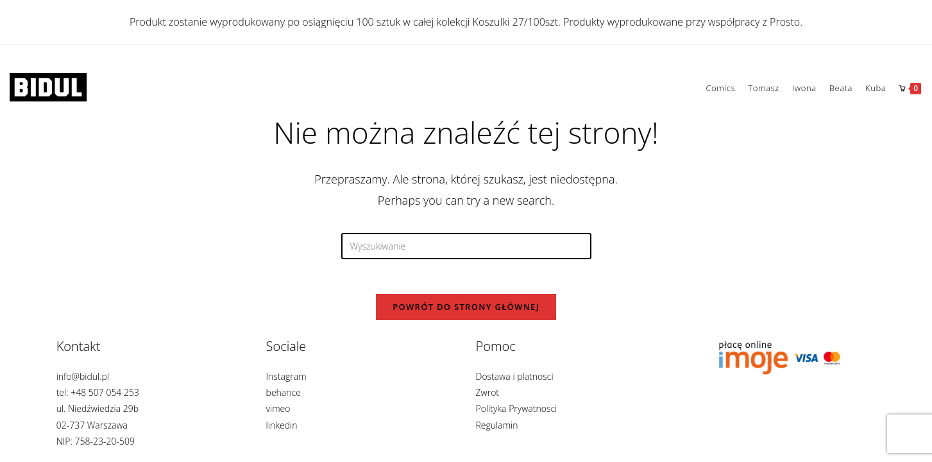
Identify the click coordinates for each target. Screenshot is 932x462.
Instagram (286, 376)
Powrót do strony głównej (466, 310)
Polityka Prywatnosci (516, 408)
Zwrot (488, 392)
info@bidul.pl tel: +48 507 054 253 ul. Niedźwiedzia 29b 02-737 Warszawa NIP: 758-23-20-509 (97, 408)
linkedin (282, 425)
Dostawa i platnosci (515, 376)
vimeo (278, 408)
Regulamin (497, 425)
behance (283, 392)
